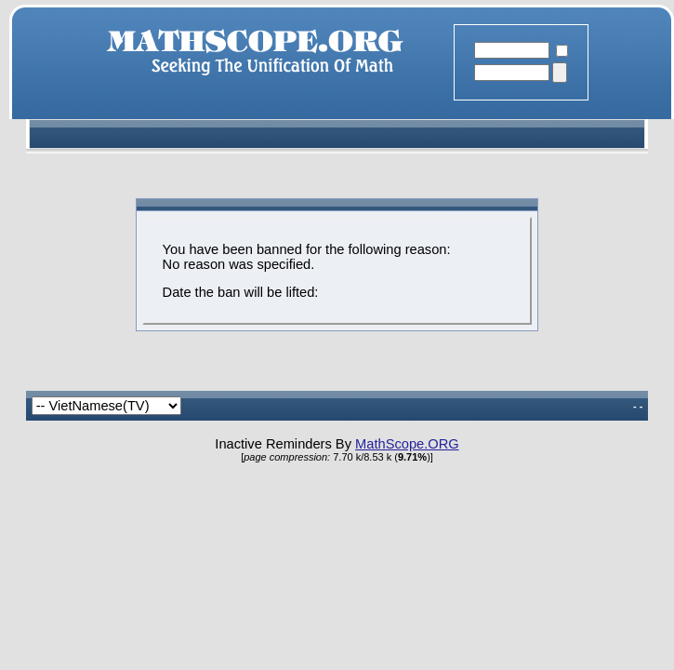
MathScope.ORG (407, 443)
